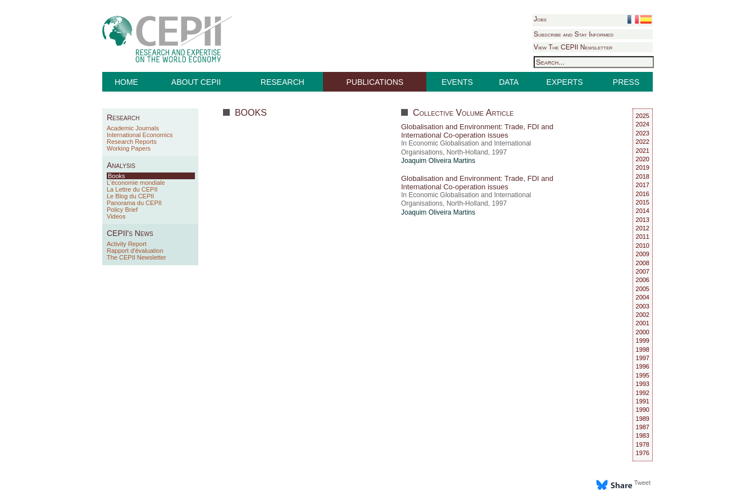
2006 (642, 279)
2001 (642, 323)
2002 (642, 314)
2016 (642, 193)
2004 (642, 297)
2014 (642, 210)
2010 (642, 245)
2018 (642, 176)
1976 (642, 452)
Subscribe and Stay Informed (573, 34)
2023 (642, 133)
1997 (642, 358)
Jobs (540, 19)
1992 (642, 392)
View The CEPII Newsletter (573, 47)
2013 (642, 219)
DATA (509, 82)
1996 (642, 366)
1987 (642, 427)
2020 (642, 159)
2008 (642, 263)
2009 (642, 254)
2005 (642, 288)
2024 (642, 124)
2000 (642, 332)
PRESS (626, 82)
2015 (642, 202)
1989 (642, 418)
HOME (126, 82)
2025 (642, 115)
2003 (642, 306)
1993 (642, 383)
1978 (642, 444)
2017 (642, 184)
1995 (642, 375)
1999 (642, 340)
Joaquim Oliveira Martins (438, 161)
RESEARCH (282, 82)
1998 (642, 349)
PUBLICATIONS (375, 82)
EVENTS (457, 82)
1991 (642, 401)
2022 (642, 141)
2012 (642, 228)
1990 (642, 409)
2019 (642, 167)
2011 (642, 236)
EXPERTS (565, 82)
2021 (642, 150)
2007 (642, 271)
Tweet (642, 482)
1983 (642, 435)
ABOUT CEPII (196, 82)
